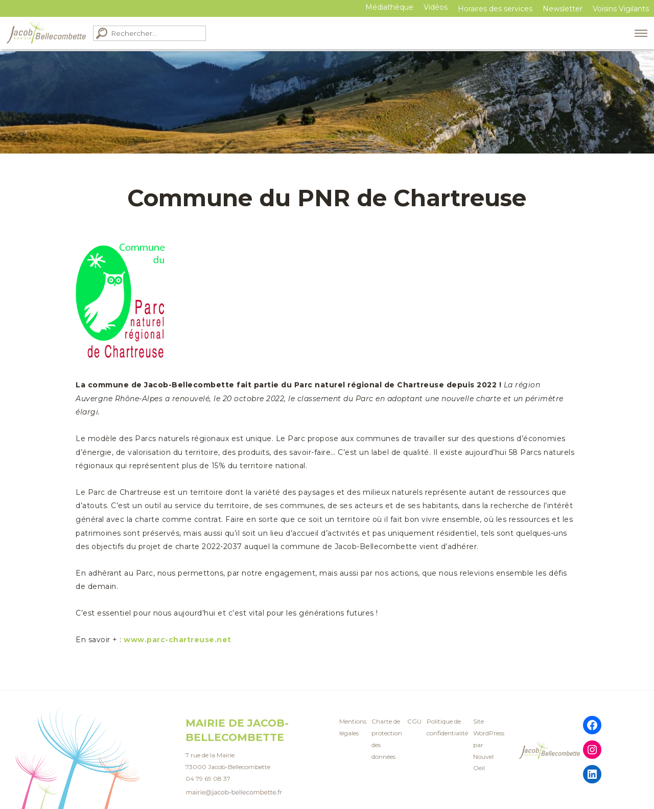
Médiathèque (389, 7)
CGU (414, 721)
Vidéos (436, 7)
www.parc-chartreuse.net (177, 639)
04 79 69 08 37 (207, 778)
